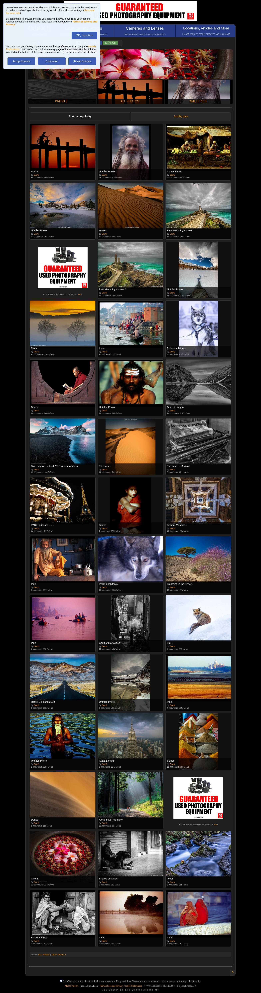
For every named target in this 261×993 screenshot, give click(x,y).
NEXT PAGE (58, 954)
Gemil (36, 175)
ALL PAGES (44, 954)
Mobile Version (71, 986)
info (79, 294)
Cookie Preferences (133, 986)
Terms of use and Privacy (111, 986)
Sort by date (181, 116)
